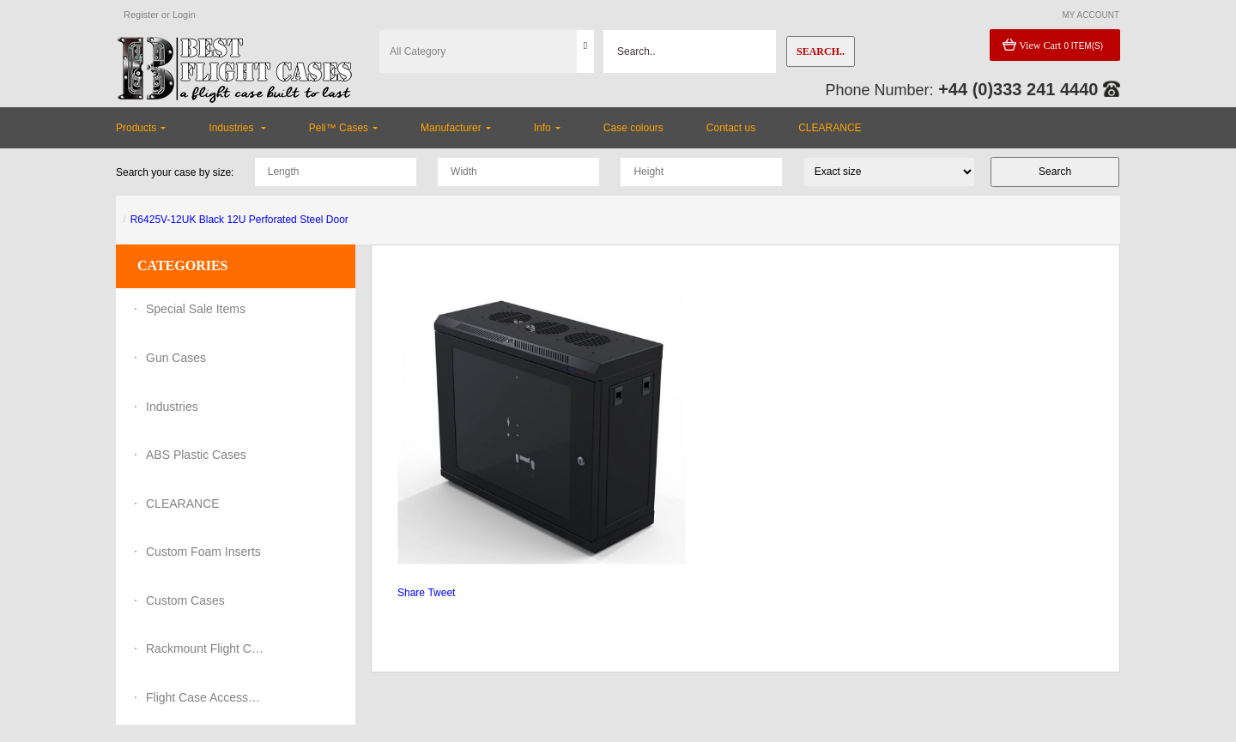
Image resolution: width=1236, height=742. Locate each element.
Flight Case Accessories (206, 697)
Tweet (441, 593)
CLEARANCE (183, 503)
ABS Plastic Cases (196, 454)
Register (141, 14)
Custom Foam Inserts (203, 551)
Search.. (821, 51)
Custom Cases (185, 600)
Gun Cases (176, 358)
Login (184, 14)
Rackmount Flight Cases (206, 648)
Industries (172, 406)
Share (411, 593)
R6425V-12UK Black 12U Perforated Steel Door (239, 220)
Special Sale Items (195, 309)
